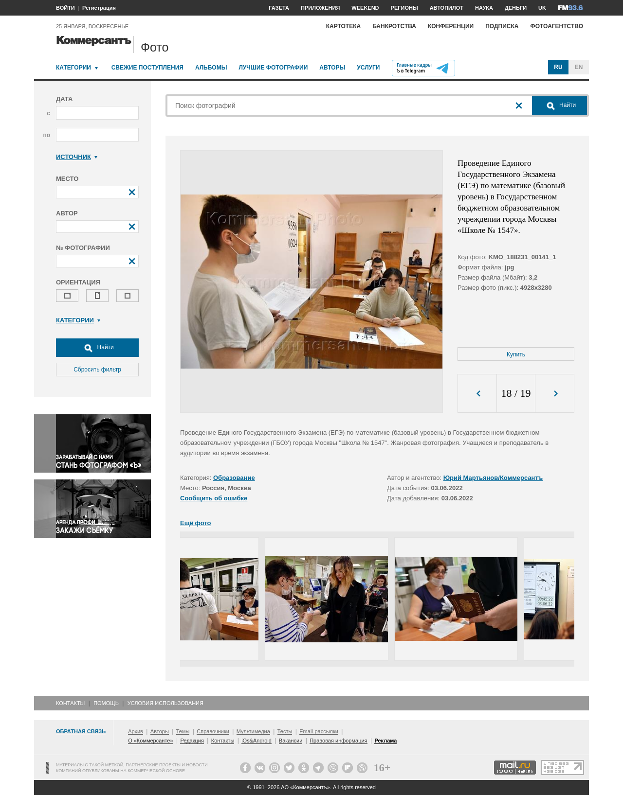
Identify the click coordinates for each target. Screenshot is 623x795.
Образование (234, 477)
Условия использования (165, 703)
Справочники (213, 731)
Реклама (385, 740)
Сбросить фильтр (97, 369)
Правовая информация (338, 740)
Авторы (332, 67)
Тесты (285, 731)
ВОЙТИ (65, 8)
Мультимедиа (253, 731)
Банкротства (394, 26)
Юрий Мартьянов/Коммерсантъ (493, 477)
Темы (183, 731)
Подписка (501, 26)
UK (542, 8)
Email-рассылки (318, 731)
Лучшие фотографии (273, 67)
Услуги (368, 67)
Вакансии (291, 740)
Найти (97, 347)
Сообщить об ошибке (213, 498)
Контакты (70, 703)
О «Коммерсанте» (150, 740)
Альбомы (211, 67)
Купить (516, 354)
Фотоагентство (556, 26)
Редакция (191, 740)
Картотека (343, 26)
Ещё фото (195, 523)
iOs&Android (256, 740)
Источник (76, 156)
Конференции (451, 26)
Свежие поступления (147, 67)
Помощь (106, 703)
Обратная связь (81, 731)
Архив (135, 731)
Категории (73, 67)
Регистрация (99, 8)
